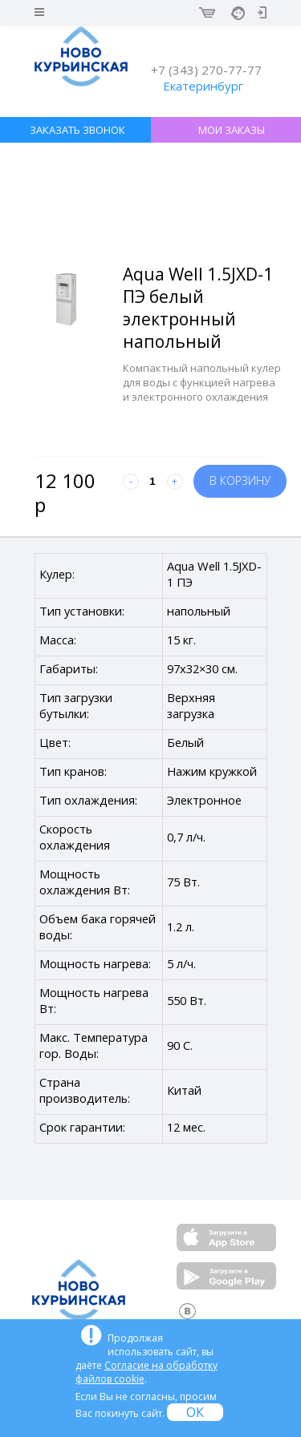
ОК (195, 1412)
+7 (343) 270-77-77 (206, 70)
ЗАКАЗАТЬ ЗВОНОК (77, 130)
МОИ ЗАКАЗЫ (231, 130)
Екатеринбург (203, 86)
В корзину (239, 480)
